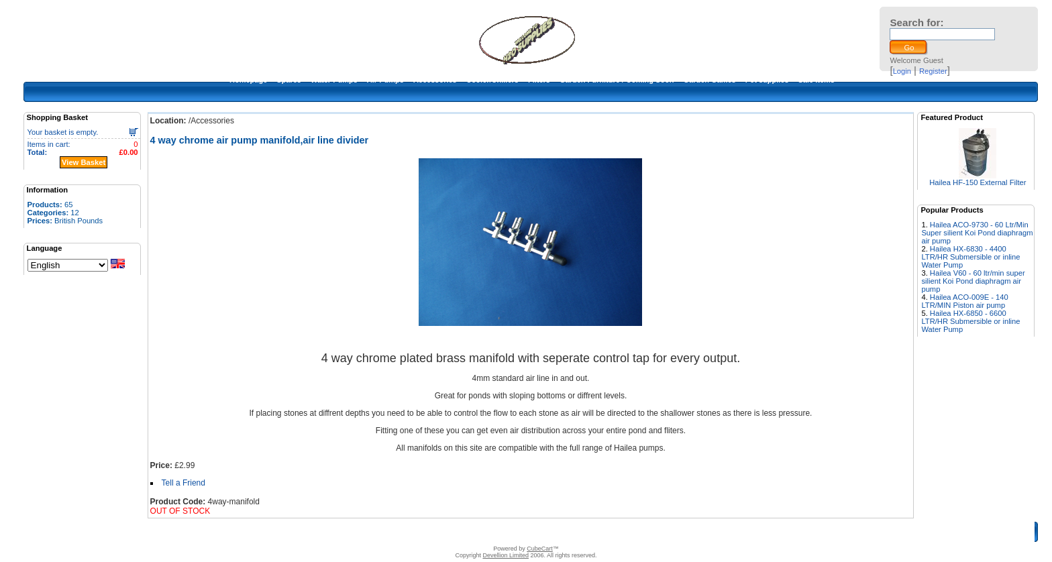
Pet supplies (767, 80)
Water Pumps (334, 80)
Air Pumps (385, 80)
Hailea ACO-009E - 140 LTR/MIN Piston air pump (964, 301)
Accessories (435, 80)
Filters (539, 80)
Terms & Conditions (521, 532)
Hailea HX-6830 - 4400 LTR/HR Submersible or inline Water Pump (970, 257)
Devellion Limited (505, 555)
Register (933, 71)
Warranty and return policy (604, 532)
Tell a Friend (183, 483)
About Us (422, 532)
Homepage (248, 80)
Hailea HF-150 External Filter (977, 182)
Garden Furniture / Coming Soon (617, 80)
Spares (288, 80)
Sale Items (816, 80)
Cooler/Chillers (492, 80)
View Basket (83, 162)
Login (902, 71)
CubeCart (540, 548)
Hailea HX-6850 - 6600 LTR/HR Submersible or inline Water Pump (970, 321)
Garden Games (709, 80)
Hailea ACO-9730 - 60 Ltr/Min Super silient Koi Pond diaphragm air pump (977, 233)
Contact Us (463, 532)
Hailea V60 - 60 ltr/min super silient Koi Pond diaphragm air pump (972, 281)
